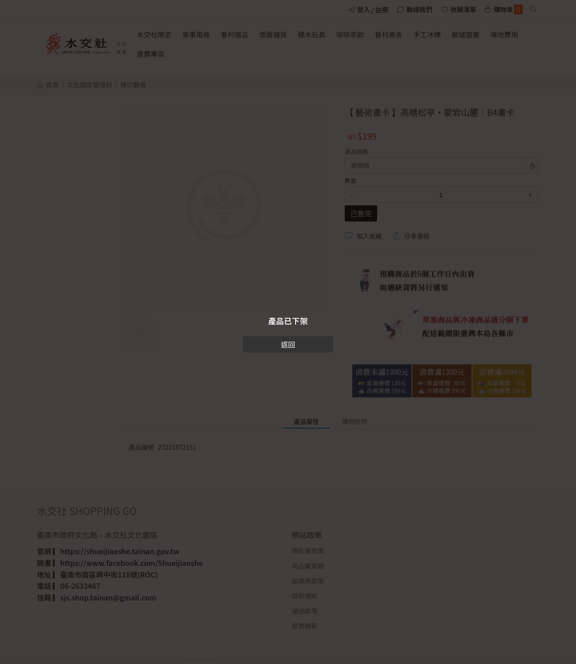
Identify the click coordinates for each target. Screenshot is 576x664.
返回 (288, 344)
